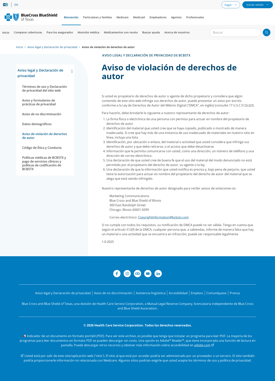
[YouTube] (147, 274)
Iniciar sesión (255, 4)
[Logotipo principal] (31, 17)
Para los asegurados (60, 32)
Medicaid (139, 17)
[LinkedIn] (158, 274)
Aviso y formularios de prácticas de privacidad (39, 102)
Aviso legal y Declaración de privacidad (45, 73)
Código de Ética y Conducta (41, 148)
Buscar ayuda (151, 32)
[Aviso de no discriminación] (113, 293)
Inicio (5, 32)
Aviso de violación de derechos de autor (44, 136)
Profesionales (195, 17)
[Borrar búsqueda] (256, 32)
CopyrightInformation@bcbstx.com (163, 217)
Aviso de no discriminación (41, 114)
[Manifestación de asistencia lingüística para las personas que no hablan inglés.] (151, 293)
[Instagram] (127, 274)
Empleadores (158, 17)
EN (16, 4)
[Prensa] (235, 293)
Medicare (122, 17)
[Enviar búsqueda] (266, 32)
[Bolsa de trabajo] (197, 293)
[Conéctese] (137, 274)
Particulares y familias (97, 17)
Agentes (176, 17)
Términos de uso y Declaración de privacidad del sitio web (44, 89)
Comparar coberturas (28, 32)
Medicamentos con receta (121, 32)
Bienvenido (71, 17)
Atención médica (88, 32)
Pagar (229, 5)
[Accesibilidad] (178, 293)
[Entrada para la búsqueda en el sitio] (235, 32)
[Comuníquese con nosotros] (216, 293)
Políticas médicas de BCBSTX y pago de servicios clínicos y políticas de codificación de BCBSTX (44, 163)
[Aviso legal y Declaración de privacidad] (63, 293)
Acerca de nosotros (177, 32)
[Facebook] (117, 274)
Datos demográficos (37, 124)
